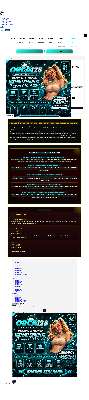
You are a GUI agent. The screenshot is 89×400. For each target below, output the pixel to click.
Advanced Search (80, 35)
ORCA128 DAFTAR (7, 24)
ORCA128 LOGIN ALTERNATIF (21, 301)
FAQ (16, 288)
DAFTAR (29, 51)
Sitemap (16, 291)
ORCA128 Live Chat (18, 290)
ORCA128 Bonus (18, 289)
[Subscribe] (14, 305)
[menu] (44, 42)
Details (10, 116)
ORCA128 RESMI (18, 265)
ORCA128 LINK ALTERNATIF (21, 274)
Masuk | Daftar (7, 18)
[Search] (85, 35)
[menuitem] (12, 38)
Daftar (7, 30)
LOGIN (59, 51)
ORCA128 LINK (6, 22)
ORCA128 (4, 19)
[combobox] (82, 34)
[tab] (10, 115)
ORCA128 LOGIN (7, 21)
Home (6, 54)
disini (81, 87)
